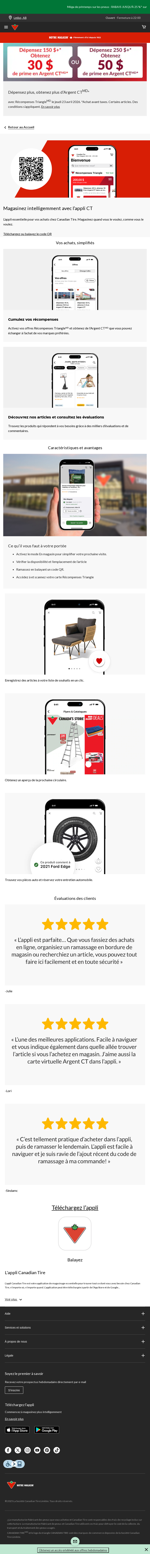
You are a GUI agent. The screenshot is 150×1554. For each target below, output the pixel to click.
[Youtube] (37, 1450)
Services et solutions (75, 1328)
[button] (146, 1550)
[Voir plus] (14, 1299)
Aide (75, 1314)
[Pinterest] (47, 1450)
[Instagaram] (27, 1450)
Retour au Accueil (21, 127)
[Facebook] (8, 1450)
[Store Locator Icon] (10, 18)
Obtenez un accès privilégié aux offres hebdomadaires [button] (73, 1550)
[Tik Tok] (56, 1450)
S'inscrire (14, 1390)
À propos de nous (75, 1342)
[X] (18, 1450)
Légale (75, 1355)
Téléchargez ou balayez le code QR (27, 234)
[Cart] (144, 27)
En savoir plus (14, 1419)
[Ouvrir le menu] (6, 27)
